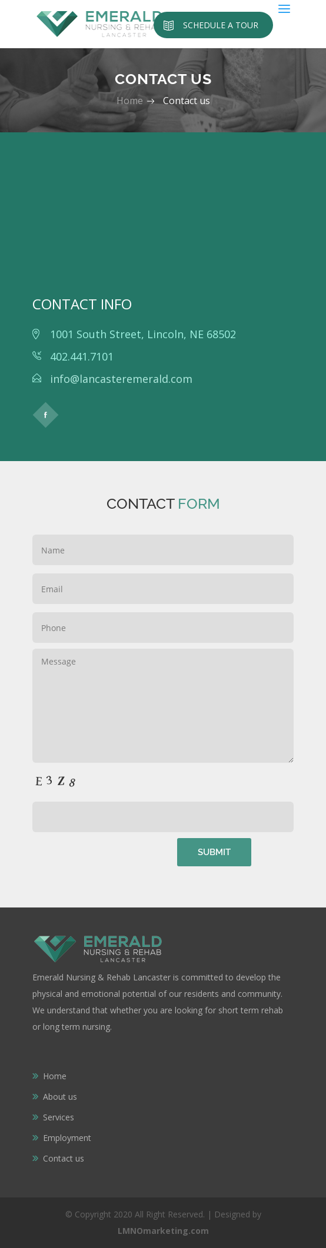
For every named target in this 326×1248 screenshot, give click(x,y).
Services (58, 1117)
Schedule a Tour (220, 25)
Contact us (63, 1158)
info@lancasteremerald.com (121, 379)
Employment (67, 1137)
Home (131, 100)
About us (60, 1096)
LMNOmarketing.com (163, 1230)
